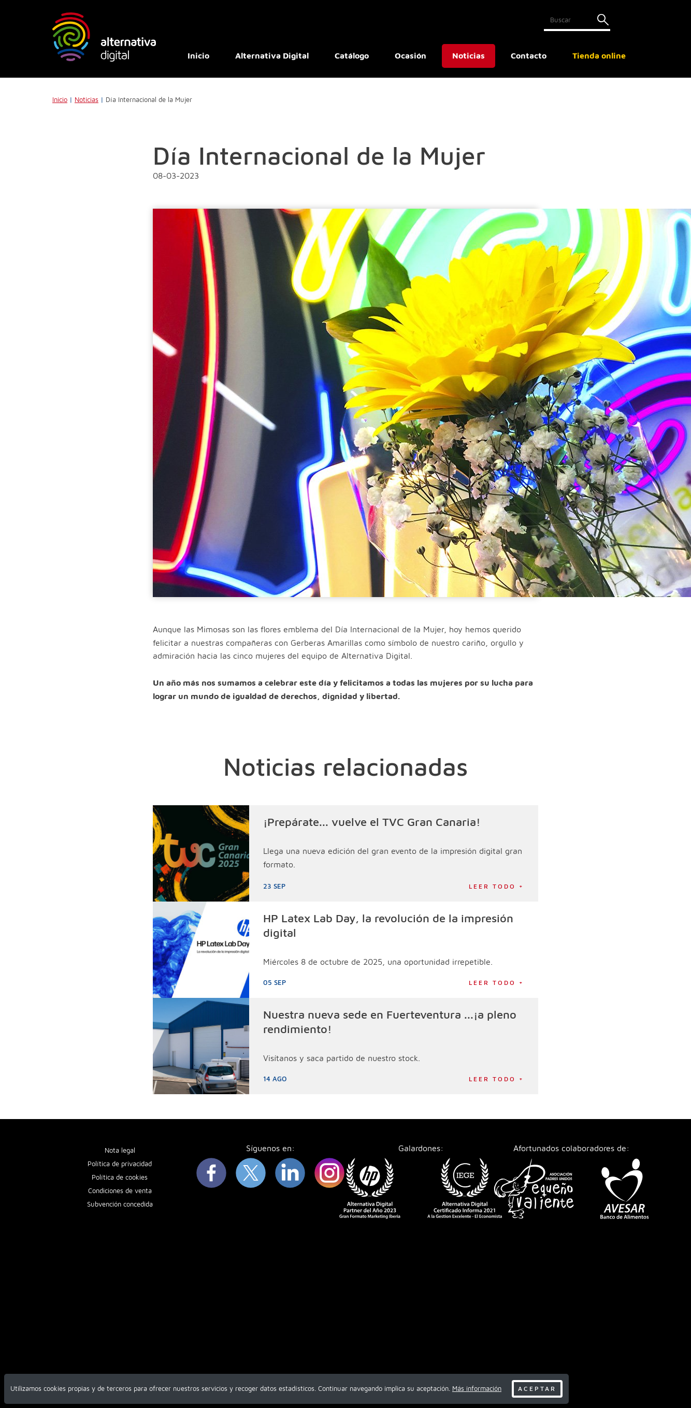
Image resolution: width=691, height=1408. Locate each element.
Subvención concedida (120, 1204)
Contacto (528, 55)
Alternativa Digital (272, 55)
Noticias (468, 55)
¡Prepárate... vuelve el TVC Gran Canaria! (372, 822)
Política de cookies (120, 1177)
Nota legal (120, 1150)
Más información (476, 1388)
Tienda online (599, 55)
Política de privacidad (120, 1164)
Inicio (198, 55)
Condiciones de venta (120, 1191)
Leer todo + (496, 886)
